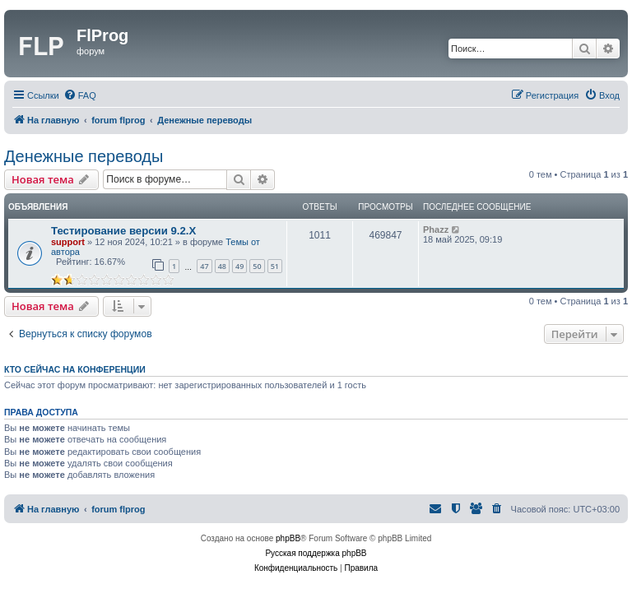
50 (257, 266)
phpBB (288, 538)
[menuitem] (79, 95)
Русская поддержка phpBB (315, 553)
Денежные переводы (83, 156)
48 (222, 266)
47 (204, 266)
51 (275, 266)
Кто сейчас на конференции (75, 369)
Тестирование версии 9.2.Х (123, 231)
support (68, 242)
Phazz (435, 229)
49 (239, 266)
